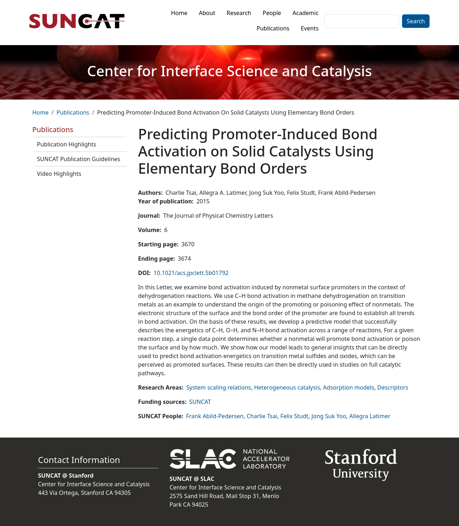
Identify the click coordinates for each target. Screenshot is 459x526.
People (271, 13)
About (207, 13)
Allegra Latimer (370, 416)
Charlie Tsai (262, 416)
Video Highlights (59, 174)
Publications (273, 28)
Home (179, 13)
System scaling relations (218, 387)
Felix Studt (294, 416)
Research (239, 13)
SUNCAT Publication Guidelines (78, 159)
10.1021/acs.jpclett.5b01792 (190, 273)
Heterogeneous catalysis (287, 387)
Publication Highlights (66, 144)
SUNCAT (200, 402)
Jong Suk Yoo (329, 416)
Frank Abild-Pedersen (214, 416)
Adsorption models (348, 387)
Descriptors (392, 387)
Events (309, 28)
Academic (306, 13)
